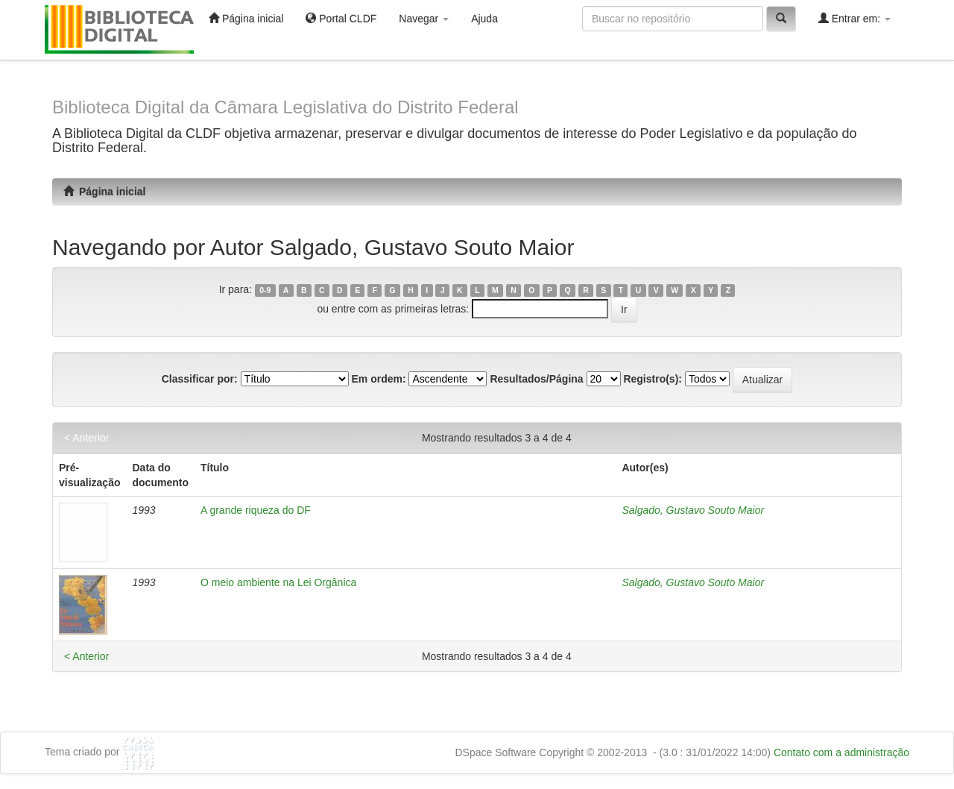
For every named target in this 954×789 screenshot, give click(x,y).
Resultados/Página (536, 379)
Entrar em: (854, 18)
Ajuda (484, 19)
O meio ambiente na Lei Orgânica (278, 582)
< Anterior (86, 438)
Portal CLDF (341, 18)
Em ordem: (378, 379)
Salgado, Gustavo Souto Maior (693, 510)
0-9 (265, 290)
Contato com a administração (841, 752)
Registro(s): (652, 379)
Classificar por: (200, 379)
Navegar (424, 19)
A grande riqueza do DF (255, 510)
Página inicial (246, 18)
